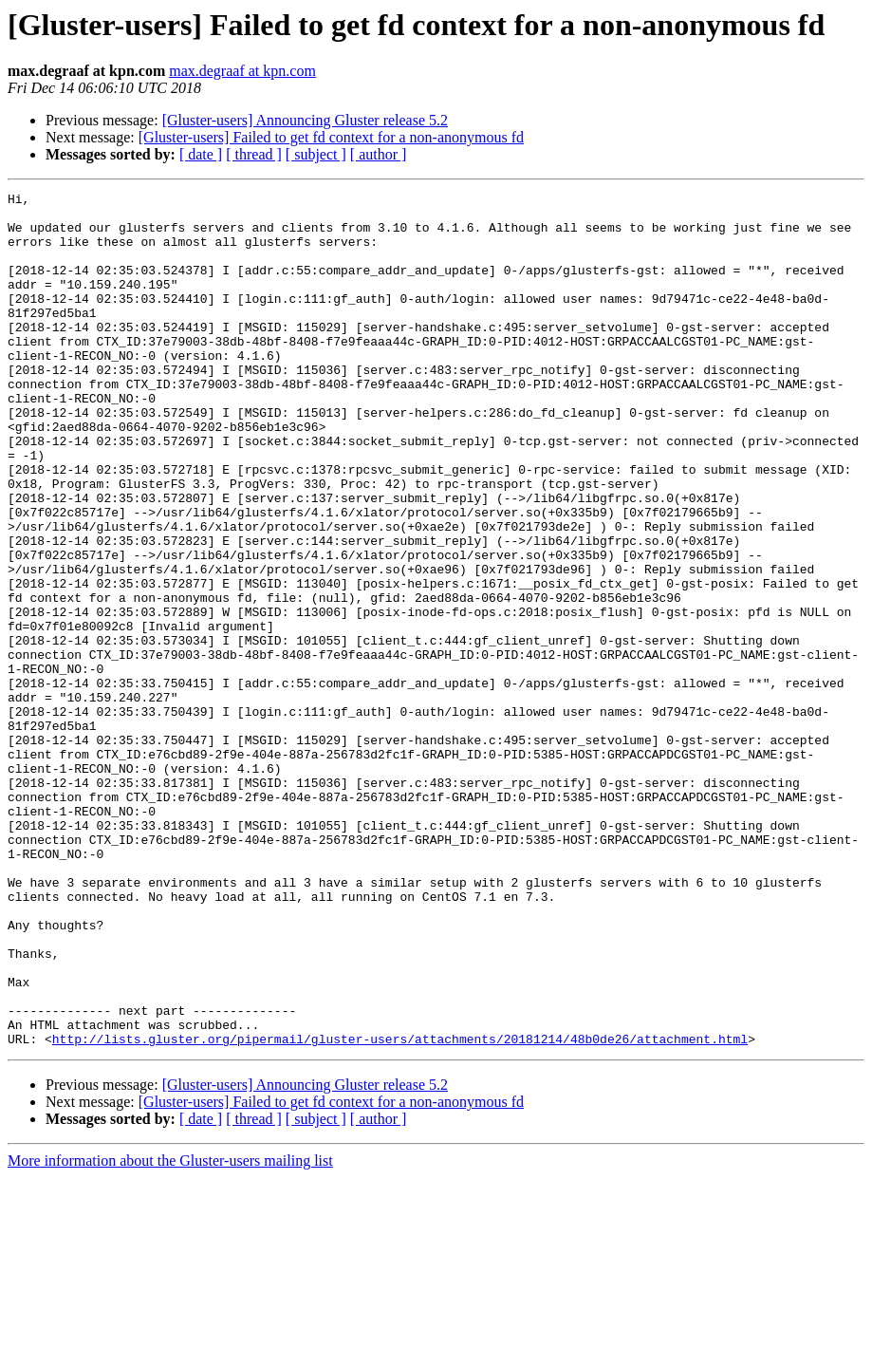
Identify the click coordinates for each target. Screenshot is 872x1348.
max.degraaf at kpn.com (242, 71)
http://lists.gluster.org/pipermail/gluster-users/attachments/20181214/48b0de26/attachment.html (400, 1209)
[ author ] (378, 154)
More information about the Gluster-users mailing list (170, 1331)
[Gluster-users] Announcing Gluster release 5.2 (305, 120)
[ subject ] (316, 154)
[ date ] (200, 154)
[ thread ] (254, 154)
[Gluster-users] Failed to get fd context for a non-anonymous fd (331, 137)
